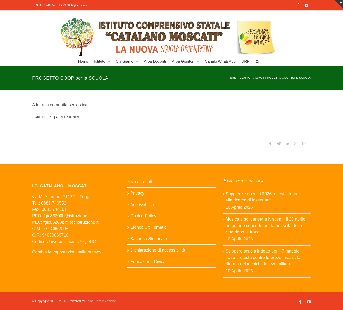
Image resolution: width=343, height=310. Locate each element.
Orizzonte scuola (245, 181)
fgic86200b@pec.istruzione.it (70, 222)
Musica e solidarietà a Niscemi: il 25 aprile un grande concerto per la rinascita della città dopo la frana (265, 225)
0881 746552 (53, 203)
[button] (257, 61)
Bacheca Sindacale (148, 238)
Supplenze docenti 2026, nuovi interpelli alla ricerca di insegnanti (263, 197)
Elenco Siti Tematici (148, 227)
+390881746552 (45, 5)
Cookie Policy (143, 215)
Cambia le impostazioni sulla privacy (66, 252)
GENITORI (63, 117)
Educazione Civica (148, 261)
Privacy (137, 193)
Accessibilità (142, 204)
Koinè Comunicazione (101, 301)
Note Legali (141, 181)
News (77, 117)
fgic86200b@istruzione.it (74, 5)
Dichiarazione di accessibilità (157, 250)
